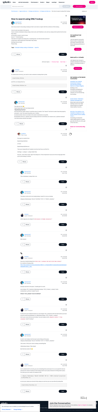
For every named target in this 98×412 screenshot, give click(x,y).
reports (37, 47)
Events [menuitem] (42, 2)
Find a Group (78, 68)
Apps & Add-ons (23, 11)
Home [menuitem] (14, 2)
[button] (66, 16)
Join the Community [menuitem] (23, 2)
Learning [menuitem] (54, 2)
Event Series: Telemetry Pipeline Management (76, 99)
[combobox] (40, 6)
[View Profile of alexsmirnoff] (18, 22)
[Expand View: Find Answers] (38, 2)
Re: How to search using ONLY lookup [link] (61, 11)
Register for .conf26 (78, 27)
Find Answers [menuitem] (34, 2)
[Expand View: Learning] (56, 2)
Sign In (92, 2)
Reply (63, 54)
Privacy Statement (6, 409)
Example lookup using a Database (24, 47)
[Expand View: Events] (44, 2)
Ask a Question (79, 6)
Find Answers (14, 11)
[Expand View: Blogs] (49, 2)
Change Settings (17, 409)
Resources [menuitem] (61, 2)
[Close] (38, 405)
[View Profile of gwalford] (23, 133)
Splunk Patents (45, 407)
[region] (20, 408)
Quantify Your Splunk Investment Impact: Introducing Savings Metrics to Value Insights (77, 84)
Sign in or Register (82, 405)
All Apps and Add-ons (34, 11)
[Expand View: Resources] (64, 2)
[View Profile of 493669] (17, 69)
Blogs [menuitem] (47, 2)
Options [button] (83, 11)
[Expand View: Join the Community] (28, 2)
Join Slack (78, 49)
